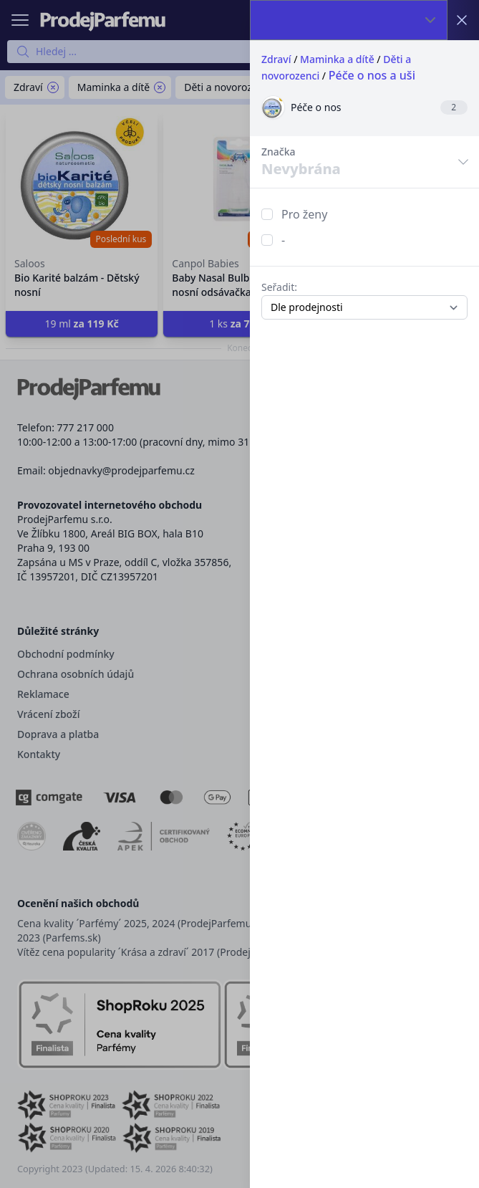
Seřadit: (279, 287)
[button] (239, 594)
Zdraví (276, 59)
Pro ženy (304, 214)
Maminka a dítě (337, 59)
